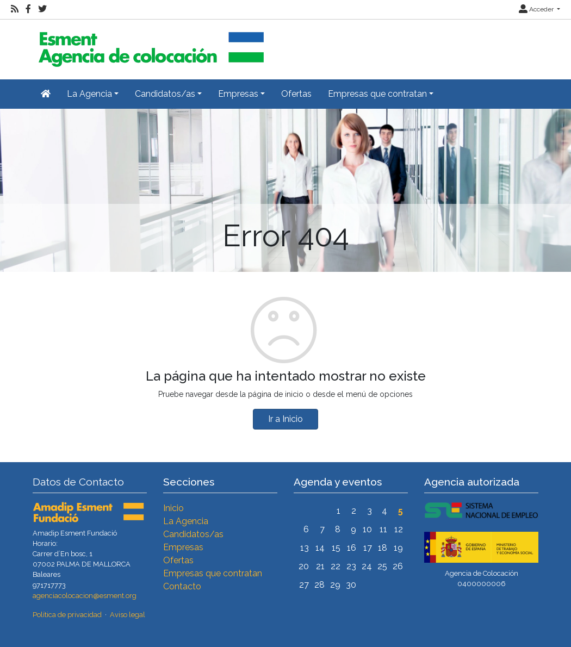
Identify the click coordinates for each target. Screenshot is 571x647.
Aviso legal (127, 615)
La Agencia (185, 521)
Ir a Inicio (285, 419)
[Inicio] (149, 45)
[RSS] (14, 9)
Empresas (183, 547)
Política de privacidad (67, 615)
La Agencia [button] (89, 94)
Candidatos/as (193, 534)
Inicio (173, 508)
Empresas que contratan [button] (377, 94)
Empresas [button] (238, 94)
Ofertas (296, 94)
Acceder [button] (537, 9)
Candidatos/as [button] (165, 94)
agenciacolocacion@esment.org (84, 596)
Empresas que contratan (212, 573)
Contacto (182, 586)
